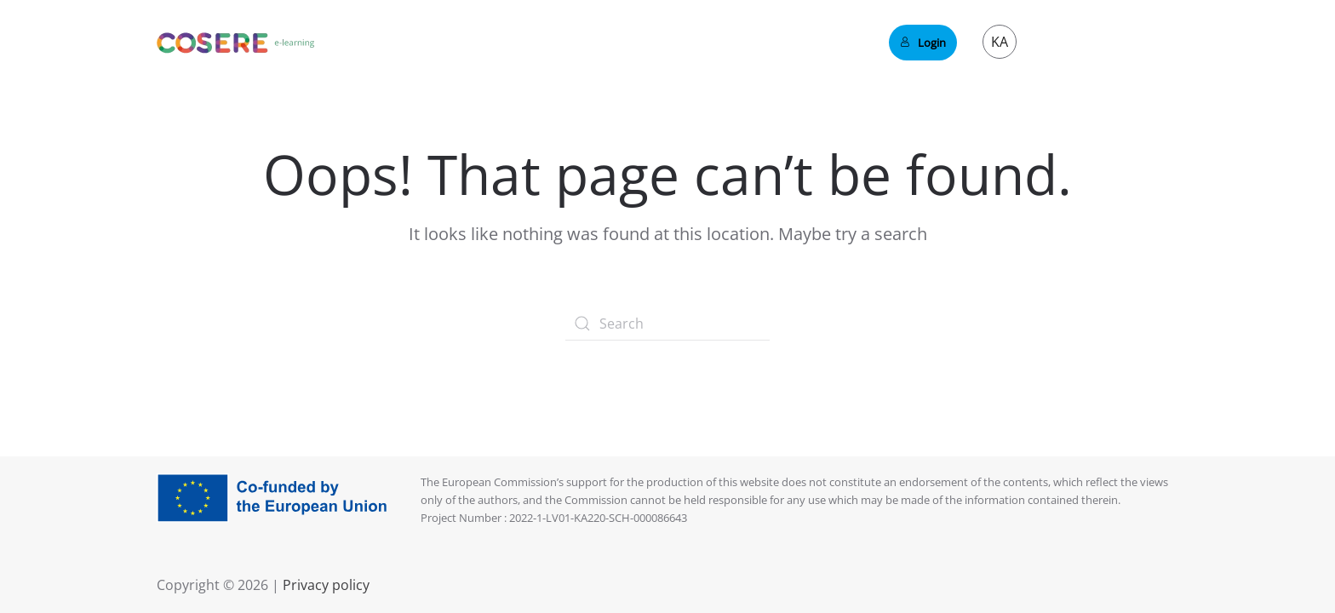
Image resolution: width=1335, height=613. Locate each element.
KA (999, 41)
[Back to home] (236, 43)
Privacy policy (324, 585)
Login (923, 42)
